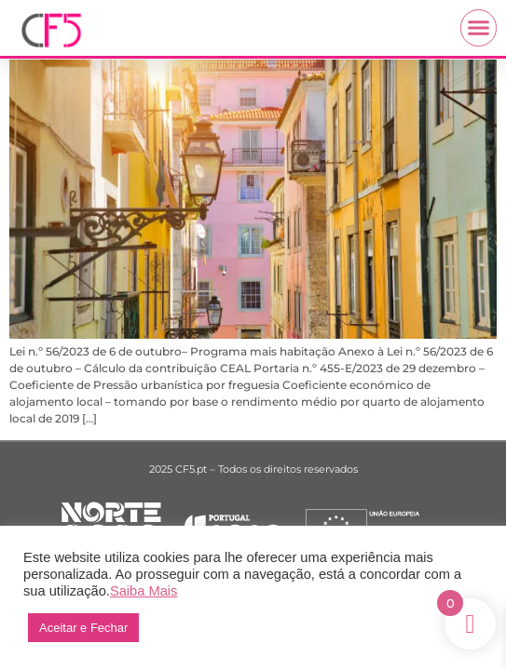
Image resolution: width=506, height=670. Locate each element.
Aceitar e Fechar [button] (83, 628)
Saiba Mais (144, 590)
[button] (479, 28)
